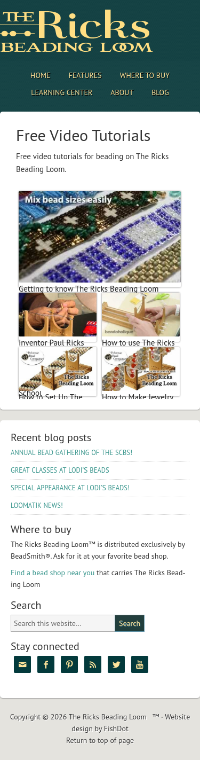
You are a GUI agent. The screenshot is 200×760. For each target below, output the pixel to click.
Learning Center (61, 92)
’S (60, 470)
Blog (160, 92)
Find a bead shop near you (52, 572)
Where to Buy (145, 75)
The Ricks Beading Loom (93, 30)
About (121, 92)
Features (85, 75)
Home (40, 75)
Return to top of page (100, 740)
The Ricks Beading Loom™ (114, 717)
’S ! (70, 487)
